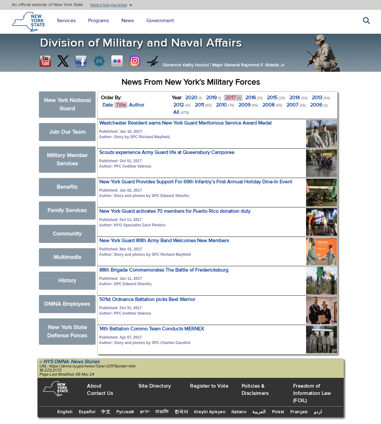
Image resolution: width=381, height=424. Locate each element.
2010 (225, 105)
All (181, 112)
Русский (125, 412)
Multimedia (67, 257)
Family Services (67, 210)
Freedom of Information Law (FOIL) (312, 393)
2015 (276, 98)
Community (67, 233)
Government (160, 20)
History (67, 280)
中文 (105, 412)
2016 (253, 98)
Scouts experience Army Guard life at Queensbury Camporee (166, 152)
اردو (318, 412)
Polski (278, 412)
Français (299, 412)
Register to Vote (209, 386)
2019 (213, 98)
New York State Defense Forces (67, 331)
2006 (319, 105)
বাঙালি (162, 412)
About (94, 386)
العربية (259, 412)
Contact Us (100, 393)
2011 (203, 105)
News (127, 20)
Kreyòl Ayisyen (209, 412)
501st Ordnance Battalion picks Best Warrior (147, 299)
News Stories (85, 362)
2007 (296, 105)
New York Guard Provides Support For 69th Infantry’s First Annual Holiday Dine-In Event (195, 182)
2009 (248, 105)
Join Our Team (67, 132)
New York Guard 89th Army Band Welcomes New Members (164, 240)
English (65, 412)
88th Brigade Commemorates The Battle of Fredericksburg (163, 270)
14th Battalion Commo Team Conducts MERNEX (151, 329)
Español (87, 412)
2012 (181, 105)
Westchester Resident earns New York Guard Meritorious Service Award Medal (185, 123)
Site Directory (154, 386)
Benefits (67, 187)
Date (107, 105)
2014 (298, 98)
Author (136, 105)
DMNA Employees (67, 304)
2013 (321, 98)
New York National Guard (67, 104)
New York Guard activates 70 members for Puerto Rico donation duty (174, 211)
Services (66, 20)
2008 (272, 105)
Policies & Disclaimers (255, 389)
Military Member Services (67, 159)
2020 (193, 98)
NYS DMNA (56, 362)
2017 (233, 98)
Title (121, 105)
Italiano (238, 412)
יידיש (145, 412)
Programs (98, 20)
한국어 (181, 412)
